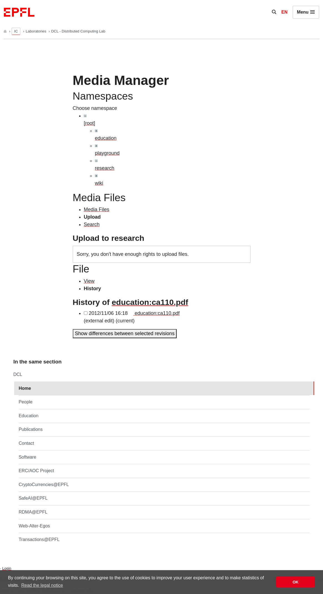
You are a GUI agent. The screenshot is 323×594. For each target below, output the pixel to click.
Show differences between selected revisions (125, 333)
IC (16, 31)
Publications (30, 429)
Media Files (96, 209)
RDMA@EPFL (33, 512)
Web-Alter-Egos (34, 526)
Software (27, 457)
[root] (89, 123)
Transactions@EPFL (39, 539)
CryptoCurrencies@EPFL (44, 484)
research (104, 168)
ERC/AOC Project (36, 470)
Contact (26, 443)
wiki (99, 183)
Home (25, 388)
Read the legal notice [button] (42, 585)
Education (28, 415)
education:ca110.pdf (150, 302)
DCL (17, 374)
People (25, 402)
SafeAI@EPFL (33, 498)
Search (92, 224)
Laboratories (36, 31)
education (106, 138)
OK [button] (295, 582)
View (89, 281)
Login (6, 568)
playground (107, 153)
